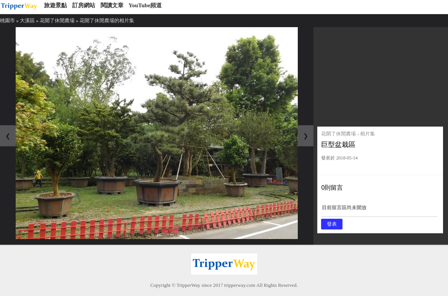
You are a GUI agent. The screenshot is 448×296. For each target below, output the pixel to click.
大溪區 (27, 20)
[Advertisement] (380, 75)
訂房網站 (83, 5)
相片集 (367, 134)
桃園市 (7, 20)
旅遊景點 (55, 5)
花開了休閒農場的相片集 (107, 20)
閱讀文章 (112, 5)
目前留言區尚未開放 (379, 210)
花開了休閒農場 (57, 20)
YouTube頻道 (145, 5)
